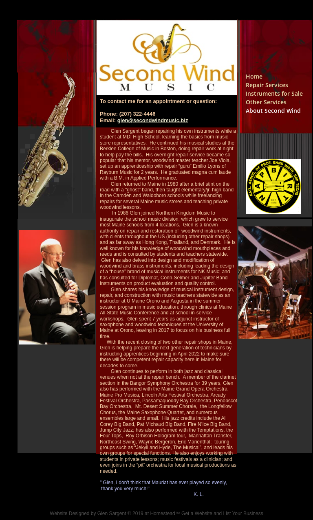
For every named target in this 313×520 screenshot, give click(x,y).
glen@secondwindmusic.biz (152, 120)
